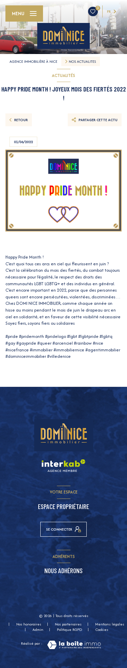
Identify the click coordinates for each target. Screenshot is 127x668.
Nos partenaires (68, 624)
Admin (38, 629)
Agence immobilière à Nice (33, 61)
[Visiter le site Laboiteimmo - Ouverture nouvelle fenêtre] (74, 645)
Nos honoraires (28, 624)
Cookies (102, 629)
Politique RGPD (69, 629)
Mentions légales (109, 624)
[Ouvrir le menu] (24, 13)
